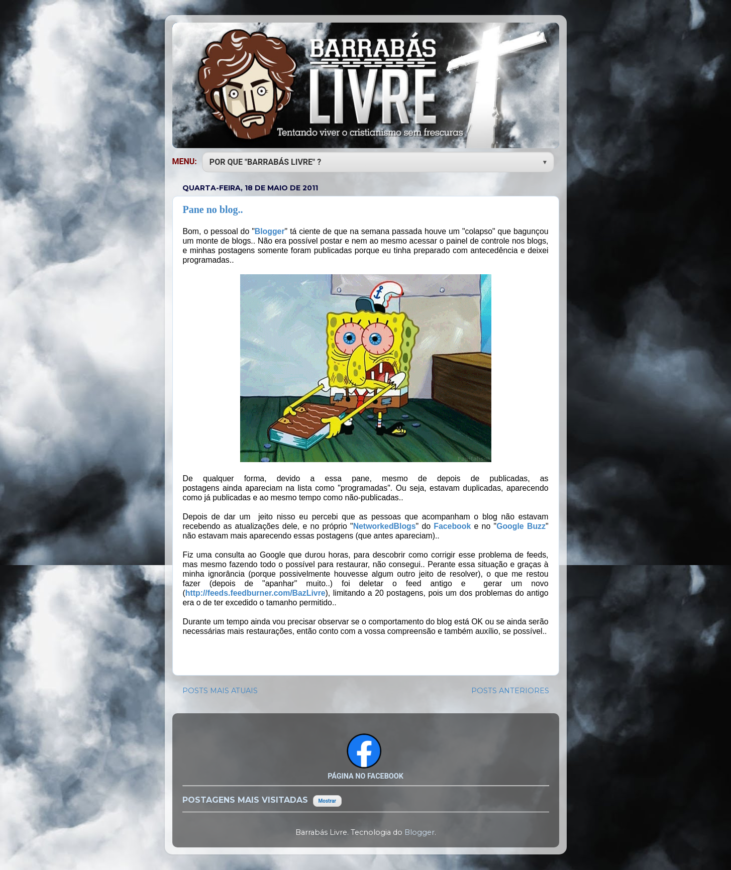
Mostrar (327, 801)
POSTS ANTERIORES (510, 690)
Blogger (270, 231)
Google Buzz (521, 526)
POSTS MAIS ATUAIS (220, 690)
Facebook (452, 526)
